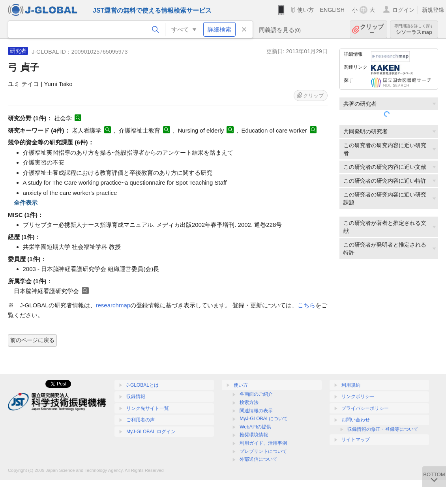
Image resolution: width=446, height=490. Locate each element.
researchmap (113, 305)
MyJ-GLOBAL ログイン (151, 431)
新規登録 (433, 10)
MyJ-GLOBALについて (264, 418)
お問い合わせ (355, 420)
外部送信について (258, 459)
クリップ (372, 29)
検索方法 (249, 402)
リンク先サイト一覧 (147, 408)
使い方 (305, 10)
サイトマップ (355, 439)
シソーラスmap (414, 29)
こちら (306, 305)
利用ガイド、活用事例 (263, 443)
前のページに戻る (32, 340)
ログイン (403, 10)
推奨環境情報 (254, 435)
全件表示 (25, 202)
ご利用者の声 (140, 420)
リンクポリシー (358, 396)
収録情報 (135, 396)
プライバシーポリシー (365, 408)
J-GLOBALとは (142, 385)
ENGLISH (332, 10)
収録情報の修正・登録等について (382, 429)
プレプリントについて (263, 451)
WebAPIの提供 (255, 427)
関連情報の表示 (256, 410)
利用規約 (350, 385)
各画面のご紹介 (256, 394)
